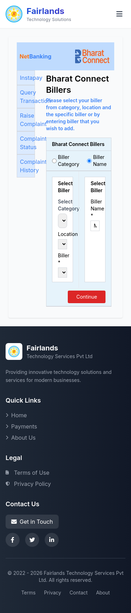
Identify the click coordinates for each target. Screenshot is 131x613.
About (103, 592)
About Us (21, 437)
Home (16, 415)
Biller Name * (95, 208)
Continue (86, 297)
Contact (79, 592)
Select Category (62, 204)
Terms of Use (27, 472)
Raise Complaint (27, 119)
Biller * (62, 258)
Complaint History (27, 166)
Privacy (52, 592)
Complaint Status (27, 143)
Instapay (27, 77)
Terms (28, 592)
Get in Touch (32, 521)
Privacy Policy (28, 483)
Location (62, 234)
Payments (21, 426)
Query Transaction (27, 96)
